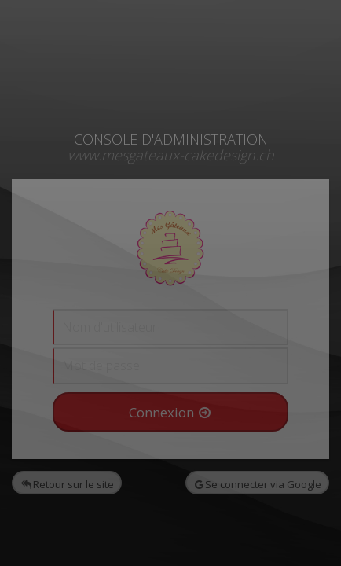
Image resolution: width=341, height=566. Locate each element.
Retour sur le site (67, 484)
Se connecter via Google (258, 484)
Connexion (170, 412)
